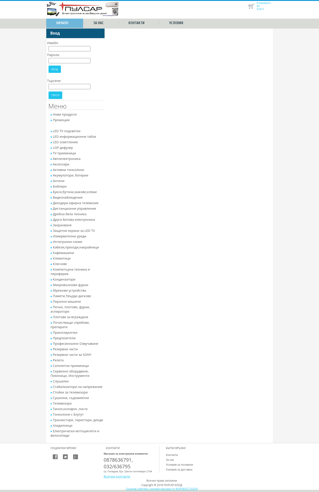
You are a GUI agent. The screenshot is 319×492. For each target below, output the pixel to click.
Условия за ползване (179, 465)
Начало (62, 23)
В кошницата (264, 2)
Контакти (136, 23)
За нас (98, 23)
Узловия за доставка (179, 469)
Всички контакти (117, 476)
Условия (176, 23)
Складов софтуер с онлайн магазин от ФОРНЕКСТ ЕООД (162, 489)
